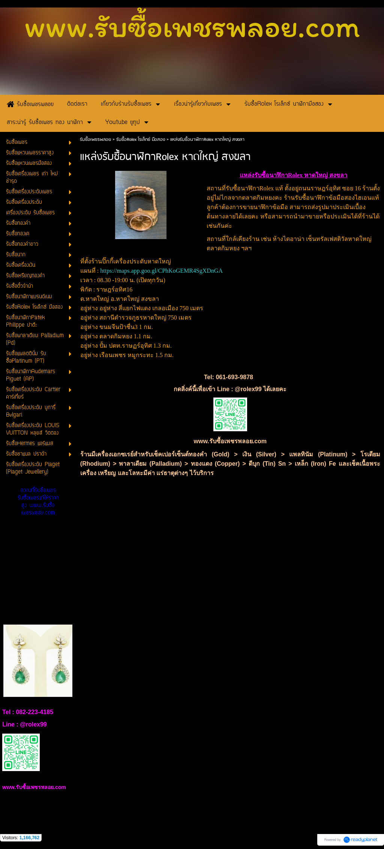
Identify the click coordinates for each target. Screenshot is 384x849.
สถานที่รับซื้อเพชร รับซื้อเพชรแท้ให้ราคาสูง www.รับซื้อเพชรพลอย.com (38, 502)
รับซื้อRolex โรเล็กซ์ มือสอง (140, 139)
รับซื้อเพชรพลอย (95, 139)
